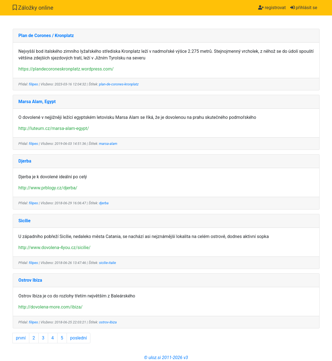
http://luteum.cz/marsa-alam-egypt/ (54, 128)
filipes (33, 84)
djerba (103, 203)
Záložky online (33, 7)
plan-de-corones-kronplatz (118, 84)
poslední (78, 338)
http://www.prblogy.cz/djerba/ (48, 187)
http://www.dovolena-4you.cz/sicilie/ (55, 247)
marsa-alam (108, 144)
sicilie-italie (107, 263)
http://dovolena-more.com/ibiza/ (51, 307)
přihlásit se (303, 7)
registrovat (272, 7)
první (21, 338)
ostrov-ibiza (108, 322)
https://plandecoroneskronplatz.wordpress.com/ (66, 69)
